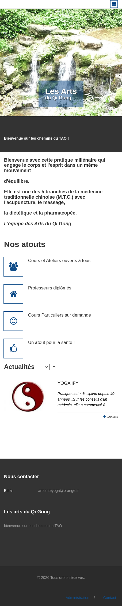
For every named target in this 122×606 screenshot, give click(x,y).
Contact (109, 598)
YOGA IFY (68, 383)
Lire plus (110, 416)
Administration (77, 598)
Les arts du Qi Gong (27, 511)
